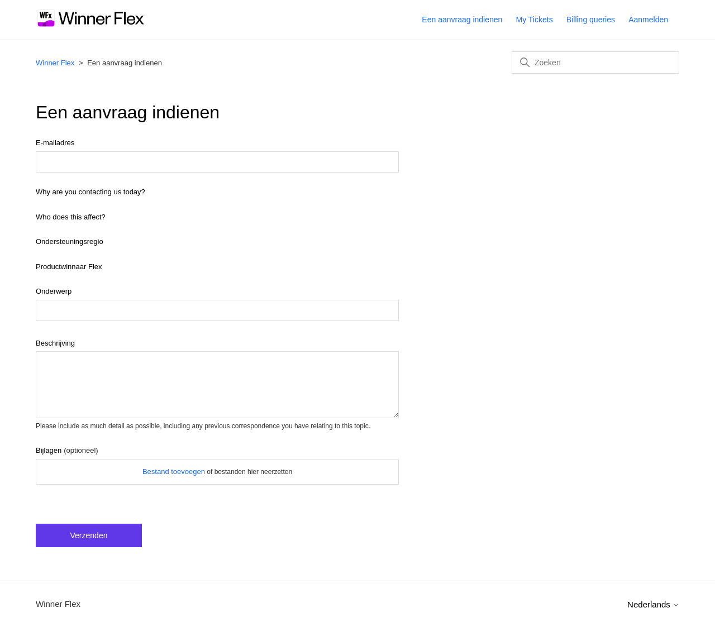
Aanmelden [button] (648, 19)
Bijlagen (67, 450)
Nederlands (653, 604)
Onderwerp (54, 291)
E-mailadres (55, 142)
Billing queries (590, 19)
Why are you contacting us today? (90, 192)
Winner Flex (55, 63)
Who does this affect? (71, 217)
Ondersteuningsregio (69, 241)
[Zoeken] (595, 62)
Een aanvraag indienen (462, 19)
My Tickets (534, 19)
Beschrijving (55, 343)
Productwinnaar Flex (69, 266)
